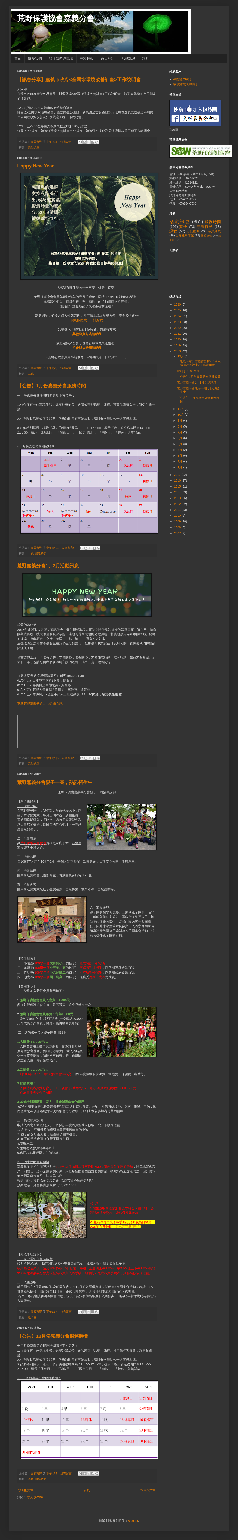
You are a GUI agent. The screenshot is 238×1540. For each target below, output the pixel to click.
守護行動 (87, 58)
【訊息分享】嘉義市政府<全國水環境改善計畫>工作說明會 (79, 79)
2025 (178, 310)
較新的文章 (25, 1490)
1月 (180, 467)
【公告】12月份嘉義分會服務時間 (52, 1336)
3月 (180, 455)
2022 (178, 328)
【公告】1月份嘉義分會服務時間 (51, 385)
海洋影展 (214, 231)
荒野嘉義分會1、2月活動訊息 (48, 565)
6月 (180, 438)
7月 (180, 432)
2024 (178, 316)
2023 (178, 322)
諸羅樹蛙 (206, 235)
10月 (181, 414)
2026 (178, 304)
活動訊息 (128, 58)
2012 (178, 504)
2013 (178, 498)
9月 (180, 420)
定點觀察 (193, 231)
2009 (178, 521)
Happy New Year (35, 166)
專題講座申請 (182, 79)
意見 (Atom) (35, 1497)
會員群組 (107, 58)
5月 (180, 444)
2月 (180, 461)
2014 (178, 492)
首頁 (17, 58)
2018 (178, 351)
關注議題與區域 (61, 58)
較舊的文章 (147, 1490)
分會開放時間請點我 (86, 348)
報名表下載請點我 (128, 1226)
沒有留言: (66, 141)
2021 (178, 333)
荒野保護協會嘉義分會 (55, 18)
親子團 (32, 1317)
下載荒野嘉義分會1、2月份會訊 (40, 703)
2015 (178, 486)
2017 (178, 474)
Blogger (133, 1520)
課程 (145, 58)
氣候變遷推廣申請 (185, 84)
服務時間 (40, 553)
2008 (178, 527)
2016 (178, 480)
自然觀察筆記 (185, 235)
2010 (178, 515)
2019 (178, 345)
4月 (180, 450)
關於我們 (35, 58)
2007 (178, 533)
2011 (178, 510)
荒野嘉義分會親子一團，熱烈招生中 (55, 782)
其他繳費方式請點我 (86, 334)
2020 (178, 339)
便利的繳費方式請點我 (87, 320)
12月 (181, 356)
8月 (180, 426)
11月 (181, 409)
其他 (31, 373)
